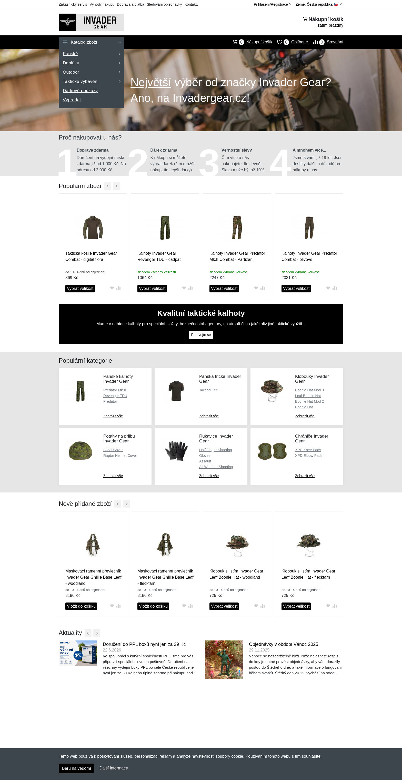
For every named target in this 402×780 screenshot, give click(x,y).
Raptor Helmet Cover (120, 455)
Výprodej (72, 99)
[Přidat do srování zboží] (118, 288)
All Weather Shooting (216, 467)
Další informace (113, 768)
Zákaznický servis (73, 4)
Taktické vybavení (91, 81)
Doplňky (91, 63)
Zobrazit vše (113, 416)
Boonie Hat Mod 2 (309, 401)
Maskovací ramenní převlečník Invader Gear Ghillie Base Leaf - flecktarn (165, 577)
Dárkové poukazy (80, 90)
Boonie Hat (304, 407)
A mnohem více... (309, 150)
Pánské (91, 53)
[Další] (116, 186)
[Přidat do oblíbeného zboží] (112, 288)
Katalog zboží (92, 42)
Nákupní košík (249, 42)
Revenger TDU (115, 396)
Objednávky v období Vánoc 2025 (283, 644)
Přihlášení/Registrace (272, 4)
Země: (318, 4)
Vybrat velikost (80, 288)
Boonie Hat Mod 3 (309, 390)
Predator (110, 401)
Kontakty (191, 4)
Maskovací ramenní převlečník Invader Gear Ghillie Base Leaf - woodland (93, 577)
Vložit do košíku (81, 606)
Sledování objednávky (164, 4)
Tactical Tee (208, 390)
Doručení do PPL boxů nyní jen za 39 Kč (144, 644)
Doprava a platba (130, 4)
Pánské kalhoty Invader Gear (118, 379)
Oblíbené (290, 42)
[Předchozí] (107, 186)
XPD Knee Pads (308, 450)
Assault (205, 461)
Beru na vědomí (76, 768)
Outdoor (91, 72)
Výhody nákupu (101, 4)
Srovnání (325, 42)
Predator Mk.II (114, 390)
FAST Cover (113, 450)
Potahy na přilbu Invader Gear (119, 438)
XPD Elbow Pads (309, 455)
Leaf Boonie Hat (308, 396)
